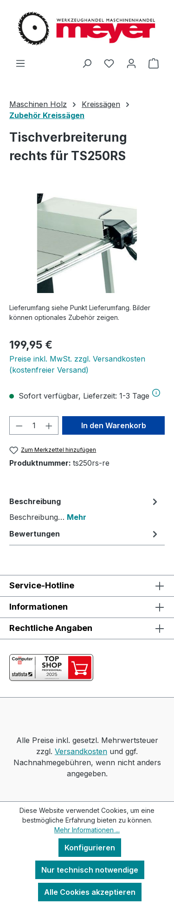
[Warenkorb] (153, 63)
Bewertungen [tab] (84, 533)
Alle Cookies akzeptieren (89, 892)
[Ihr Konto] (131, 63)
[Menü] (20, 63)
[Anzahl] (34, 425)
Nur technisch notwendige (89, 869)
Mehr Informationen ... (87, 830)
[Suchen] (87, 63)
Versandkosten (81, 751)
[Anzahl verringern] (19, 425)
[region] (87, 243)
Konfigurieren (89, 847)
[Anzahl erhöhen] (49, 425)
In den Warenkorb (113, 425)
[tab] (84, 509)
